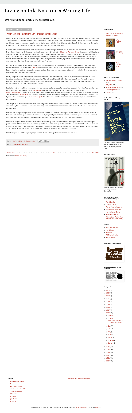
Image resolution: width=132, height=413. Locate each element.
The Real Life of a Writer (114, 80)
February (111, 340)
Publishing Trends (111, 90)
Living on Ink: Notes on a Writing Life (47, 10)
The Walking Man (118, 41)
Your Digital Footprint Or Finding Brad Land (31, 33)
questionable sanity (22, 144)
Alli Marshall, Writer (112, 235)
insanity (14, 144)
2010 (108, 361)
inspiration (13, 396)
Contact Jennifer (111, 204)
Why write (109, 85)
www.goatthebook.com (14, 92)
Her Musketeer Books (113, 212)
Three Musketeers (16, 391)
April (109, 334)
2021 (108, 299)
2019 (108, 304)
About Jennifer (110, 202)
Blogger (97, 407)
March (110, 337)
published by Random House (69, 52)
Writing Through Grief (118, 64)
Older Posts (94, 152)
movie (35, 68)
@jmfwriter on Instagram (114, 209)
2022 (108, 296)
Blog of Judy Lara (111, 237)
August (110, 318)
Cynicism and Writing (119, 52)
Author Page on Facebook (114, 207)
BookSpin (109, 232)
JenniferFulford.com (112, 214)
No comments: (30, 141)
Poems (108, 92)
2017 (108, 310)
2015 (108, 347)
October (111, 315)
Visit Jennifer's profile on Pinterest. (79, 378)
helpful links (24, 95)
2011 (108, 358)
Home (53, 152)
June (110, 329)
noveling (13, 401)
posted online (37, 90)
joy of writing (14, 399)
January (111, 343)
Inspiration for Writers (113, 87)
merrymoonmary (81, 407)
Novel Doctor (110, 230)
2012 (108, 355)
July (109, 326)
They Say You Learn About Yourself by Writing (114, 34)
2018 (108, 307)
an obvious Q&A (36, 97)
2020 (108, 301)
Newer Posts (11, 152)
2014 (108, 349)
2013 (108, 352)
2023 (108, 293)
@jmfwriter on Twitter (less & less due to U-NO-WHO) (114, 218)
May (109, 332)
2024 (108, 290)
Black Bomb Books (112, 227)
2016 (108, 313)
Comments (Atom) (21, 156)
